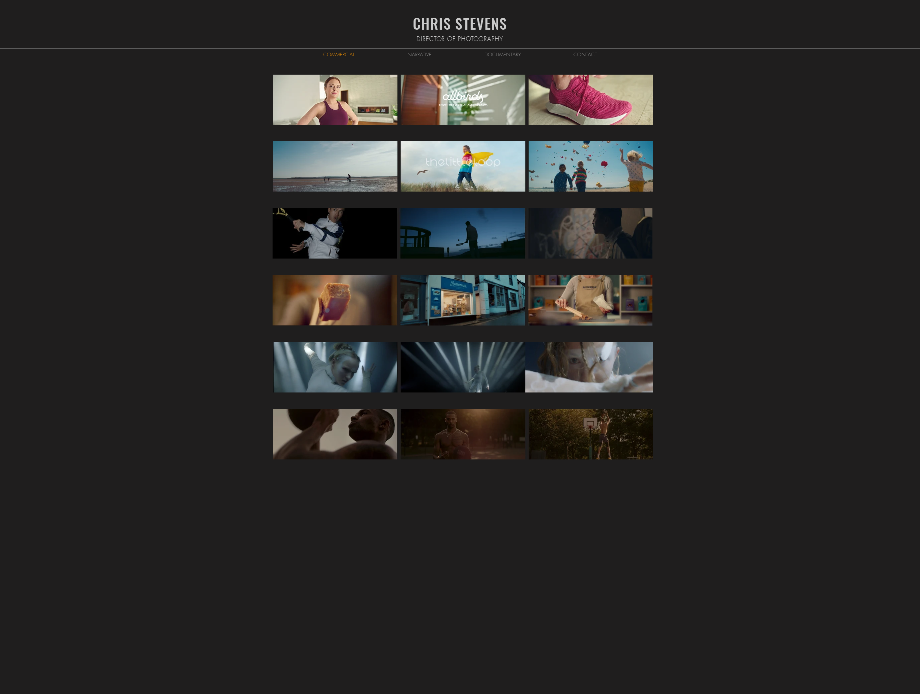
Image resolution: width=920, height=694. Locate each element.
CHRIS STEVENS (460, 23)
